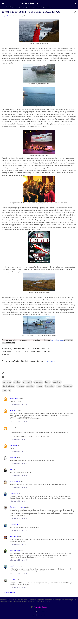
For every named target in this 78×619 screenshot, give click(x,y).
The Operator (67, 386)
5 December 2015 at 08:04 (18, 588)
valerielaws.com (57, 340)
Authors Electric (29, 3)
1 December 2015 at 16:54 (18, 501)
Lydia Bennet (14, 493)
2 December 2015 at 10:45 (18, 560)
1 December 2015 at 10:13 (18, 439)
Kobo (18, 351)
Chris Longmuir (15, 550)
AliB (11, 469)
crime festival (27, 382)
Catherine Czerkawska (17, 507)
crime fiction (38, 382)
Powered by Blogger (39, 607)
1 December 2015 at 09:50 (18, 404)
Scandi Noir (30, 386)
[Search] (75, 4)
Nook (24, 351)
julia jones (13, 580)
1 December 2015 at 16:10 (18, 475)
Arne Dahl (17, 382)
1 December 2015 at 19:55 (18, 519)
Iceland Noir (57, 382)
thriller (5, 390)
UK (44, 348)
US (48, 348)
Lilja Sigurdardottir (9, 386)
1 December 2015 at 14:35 (18, 463)
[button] (75, 12)
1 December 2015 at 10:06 (18, 422)
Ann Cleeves (7, 382)
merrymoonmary (43, 611)
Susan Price (14, 410)
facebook (51, 361)
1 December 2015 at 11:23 (18, 451)
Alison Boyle (14, 536)
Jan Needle (13, 445)
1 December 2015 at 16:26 (18, 487)
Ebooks (47, 382)
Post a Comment (9, 592)
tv (9, 390)
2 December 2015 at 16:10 (18, 574)
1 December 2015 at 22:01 (18, 544)
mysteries (20, 386)
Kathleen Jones (15, 481)
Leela (11, 428)
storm (59, 386)
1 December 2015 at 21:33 (18, 531)
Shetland (39, 386)
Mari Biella (13, 457)
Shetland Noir (49, 386)
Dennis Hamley (15, 398)
